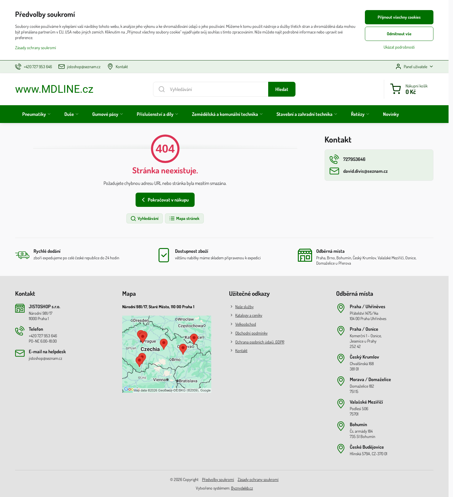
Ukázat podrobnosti (399, 46)
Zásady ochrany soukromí (258, 479)
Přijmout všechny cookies (399, 17)
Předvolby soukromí (218, 479)
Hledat (281, 89)
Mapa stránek (184, 219)
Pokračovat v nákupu (164, 199)
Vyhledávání (144, 219)
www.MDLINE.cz (54, 89)
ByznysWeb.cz (242, 487)
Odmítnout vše (399, 33)
